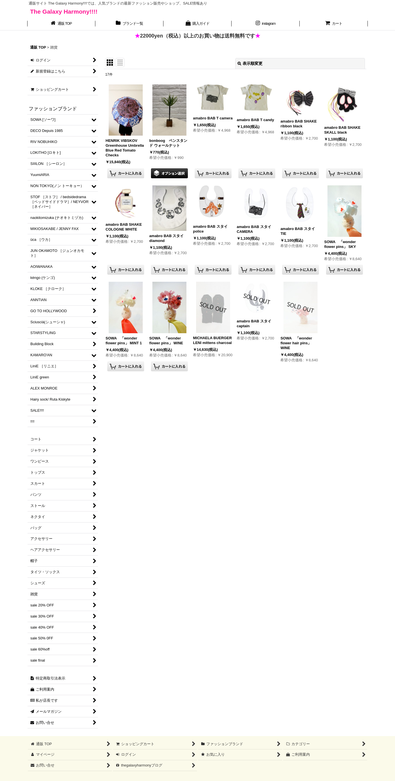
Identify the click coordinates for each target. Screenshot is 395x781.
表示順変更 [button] (250, 63)
